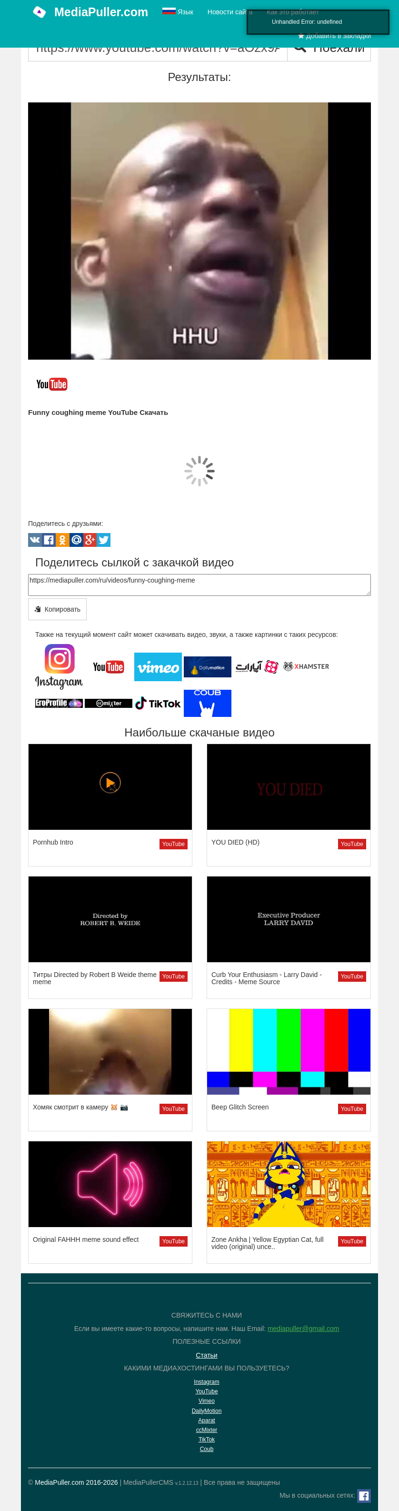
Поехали (329, 47)
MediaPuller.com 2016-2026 (76, 1482)
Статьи (206, 1355)
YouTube (173, 844)
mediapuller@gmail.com (303, 1328)
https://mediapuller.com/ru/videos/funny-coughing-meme (199, 585)
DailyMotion (207, 1411)
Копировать (57, 609)
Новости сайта (230, 12)
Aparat (206, 1420)
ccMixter (207, 1430)
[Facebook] (364, 1496)
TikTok (207, 1439)
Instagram (206, 1382)
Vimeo (207, 1401)
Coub (207, 1449)
